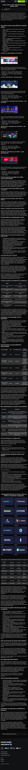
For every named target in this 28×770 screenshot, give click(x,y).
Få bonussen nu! (21, 1)
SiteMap (2, 761)
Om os (2, 757)
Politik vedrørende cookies (5, 755)
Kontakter (2, 759)
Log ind (15, 1)
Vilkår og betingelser (4, 753)
